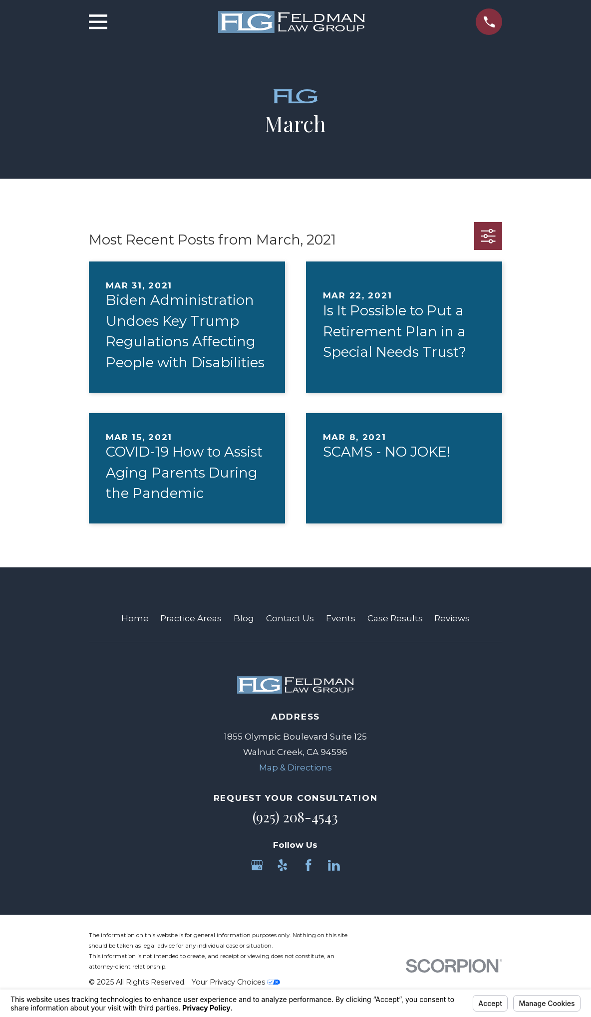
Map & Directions (295, 767)
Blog (244, 618)
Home (135, 618)
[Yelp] (283, 865)
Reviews (452, 618)
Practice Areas (191, 618)
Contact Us (290, 618)
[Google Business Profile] (257, 865)
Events (340, 618)
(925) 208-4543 (295, 817)
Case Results (395, 618)
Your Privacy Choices (236, 982)
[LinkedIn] (334, 865)
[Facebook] (308, 865)
